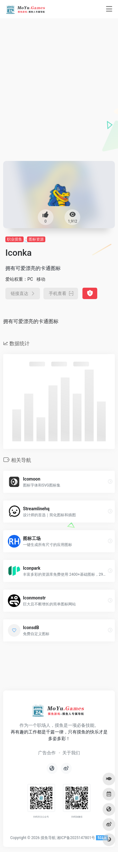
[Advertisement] (59, 98)
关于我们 (71, 752)
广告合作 (47, 752)
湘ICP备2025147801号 (76, 838)
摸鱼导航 (48, 838)
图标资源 (36, 239)
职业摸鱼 (14, 239)
